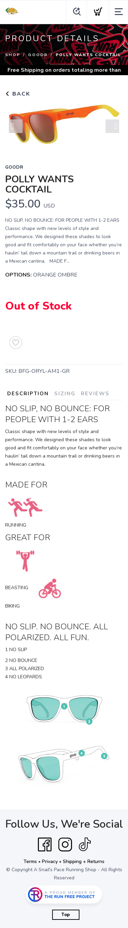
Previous (16, 126)
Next (112, 126)
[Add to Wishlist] (15, 342)
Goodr (38, 54)
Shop (12, 54)
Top (65, 915)
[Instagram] (65, 844)
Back (17, 94)
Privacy (50, 861)
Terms (30, 861)
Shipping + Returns (83, 861)
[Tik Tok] (84, 844)
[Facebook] (44, 844)
